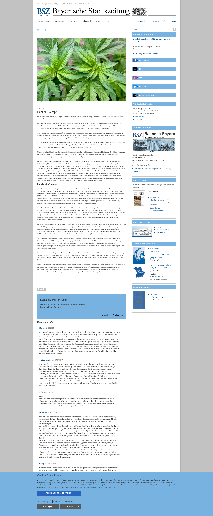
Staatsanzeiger (59, 21)
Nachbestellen (155, 197)
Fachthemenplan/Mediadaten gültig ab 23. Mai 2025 (160, 257)
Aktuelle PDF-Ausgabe (158, 200)
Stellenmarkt (87, 21)
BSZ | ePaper (160, 232)
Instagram (144, 78)
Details (73, 506)
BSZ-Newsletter (147, 95)
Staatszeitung (44, 21)
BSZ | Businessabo (162, 230)
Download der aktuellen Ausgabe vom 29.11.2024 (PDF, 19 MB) (154, 169)
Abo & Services (102, 21)
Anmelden (142, 21)
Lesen (152, 195)
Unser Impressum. (109, 487)
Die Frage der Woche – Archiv (146, 54)
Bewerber (138, 119)
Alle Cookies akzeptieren (59, 493)
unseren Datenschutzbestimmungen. (89, 487)
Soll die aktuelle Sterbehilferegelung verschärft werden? (152, 40)
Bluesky (143, 86)
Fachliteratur (154, 294)
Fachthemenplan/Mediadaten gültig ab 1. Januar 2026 (160, 268)
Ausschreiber (139, 117)
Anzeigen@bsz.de (156, 276)
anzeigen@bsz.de (146, 165)
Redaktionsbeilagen (157, 297)
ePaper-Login (154, 21)
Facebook (144, 60)
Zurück (41, 289)
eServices (73, 21)
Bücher (152, 292)
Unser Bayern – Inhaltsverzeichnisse (157, 209)
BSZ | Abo (159, 227)
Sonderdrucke (155, 300)
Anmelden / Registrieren (112, 315)
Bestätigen (47, 506)
